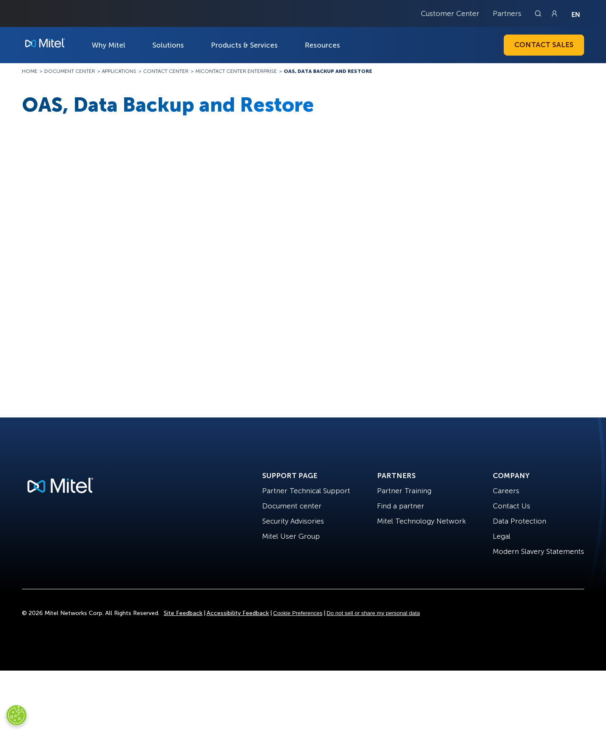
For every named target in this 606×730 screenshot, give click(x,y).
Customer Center (450, 13)
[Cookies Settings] (16, 715)
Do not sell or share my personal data (373, 613)
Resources (322, 45)
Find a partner (400, 506)
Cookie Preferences (297, 613)
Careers (506, 491)
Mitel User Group (291, 536)
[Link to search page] (539, 13)
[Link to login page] (554, 13)
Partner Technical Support (306, 491)
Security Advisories (293, 521)
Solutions (168, 45)
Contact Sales (544, 44)
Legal (501, 536)
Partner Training (404, 491)
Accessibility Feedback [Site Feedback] (238, 613)
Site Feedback (183, 613)
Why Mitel (108, 45)
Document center (292, 506)
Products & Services (244, 45)
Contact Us (511, 506)
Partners (507, 13)
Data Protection (519, 521)
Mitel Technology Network (421, 521)
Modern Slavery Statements (538, 551)
